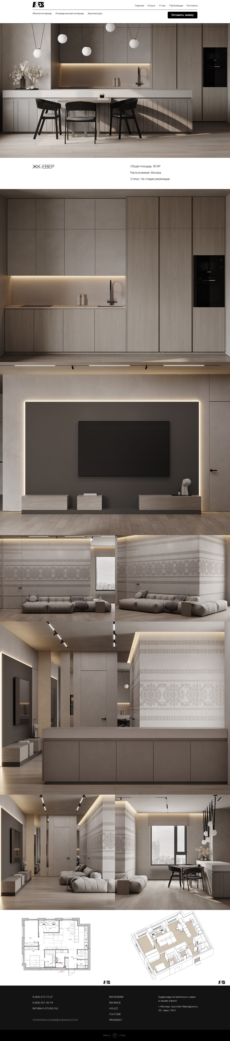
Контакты (192, 6)
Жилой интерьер (42, 13)
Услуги (151, 6)
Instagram (116, 997)
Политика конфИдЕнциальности (55, 1020)
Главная (139, 6)
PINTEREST (115, 1020)
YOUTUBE (115, 1014)
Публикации (176, 6)
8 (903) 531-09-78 (43, 1003)
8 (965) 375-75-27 (43, 997)
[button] (182, 15)
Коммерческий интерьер (70, 13)
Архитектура (95, 13)
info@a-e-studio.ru (45, 1009)
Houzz (113, 1009)
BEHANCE (115, 1003)
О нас (162, 6)
